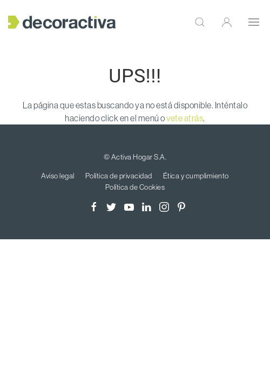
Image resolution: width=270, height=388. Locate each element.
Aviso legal (58, 176)
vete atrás (184, 118)
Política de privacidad (118, 176)
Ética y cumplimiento (196, 176)
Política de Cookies (135, 187)
